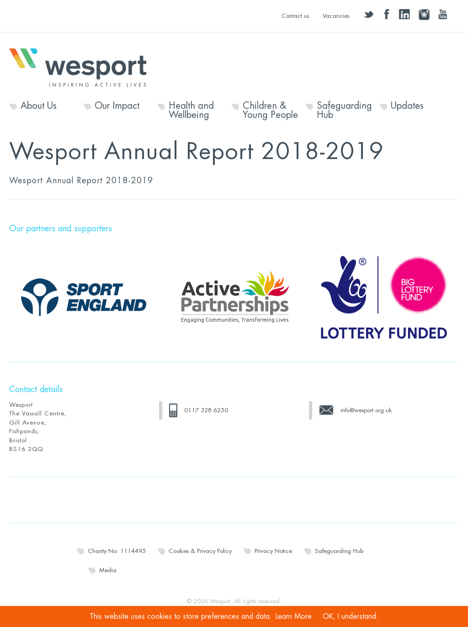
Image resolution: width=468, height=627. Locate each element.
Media (108, 570)
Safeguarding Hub (344, 110)
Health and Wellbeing (191, 110)
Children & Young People (270, 110)
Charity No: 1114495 (117, 551)
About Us (39, 106)
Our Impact (117, 106)
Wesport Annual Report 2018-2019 (81, 180)
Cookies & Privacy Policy (200, 551)
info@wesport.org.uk (366, 410)
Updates (407, 106)
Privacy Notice (273, 551)
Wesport (82, 67)
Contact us (295, 16)
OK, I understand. (350, 616)
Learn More (294, 616)
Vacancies (336, 16)
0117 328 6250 (206, 410)
